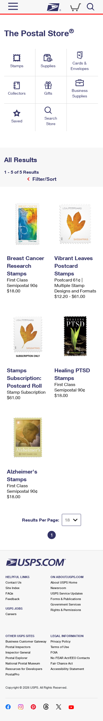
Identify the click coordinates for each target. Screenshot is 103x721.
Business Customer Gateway (25, 641)
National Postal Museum (22, 663)
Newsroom (58, 588)
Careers (10, 614)
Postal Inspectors (17, 647)
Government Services (66, 604)
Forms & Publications (66, 599)
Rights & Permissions (66, 610)
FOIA (54, 652)
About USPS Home (64, 582)
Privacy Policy (61, 641)
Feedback (12, 599)
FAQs (9, 593)
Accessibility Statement (67, 669)
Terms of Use (60, 647)
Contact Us (13, 582)
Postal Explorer (16, 658)
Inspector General (17, 652)
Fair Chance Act (62, 663)
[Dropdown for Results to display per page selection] (71, 520)
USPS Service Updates (67, 593)
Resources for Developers (23, 669)
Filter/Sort (43, 179)
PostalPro (12, 674)
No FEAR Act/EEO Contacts (70, 658)
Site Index (12, 588)
